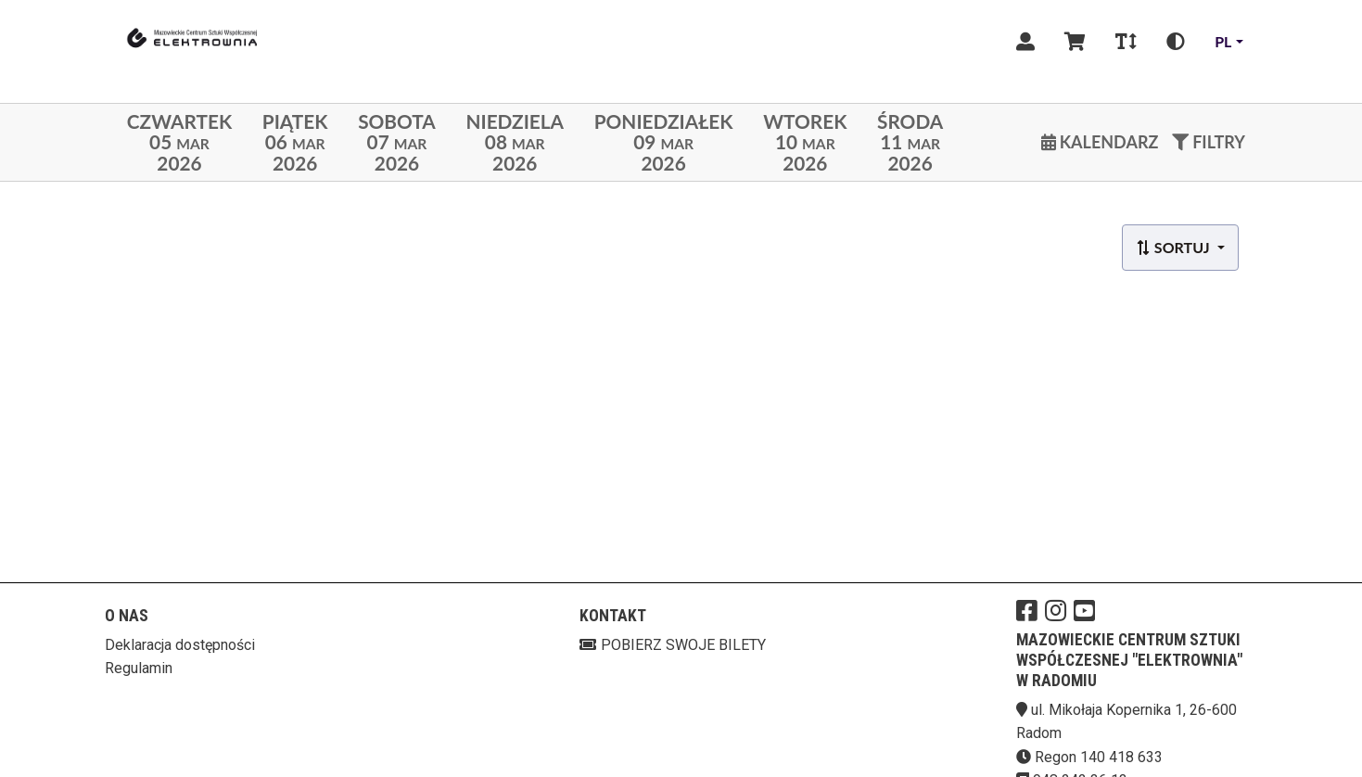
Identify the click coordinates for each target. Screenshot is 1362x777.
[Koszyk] (1075, 41)
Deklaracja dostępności (180, 645)
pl (1223, 41)
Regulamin (138, 668)
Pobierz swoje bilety (672, 645)
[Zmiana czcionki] (1126, 42)
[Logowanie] (1025, 41)
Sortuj (1174, 247)
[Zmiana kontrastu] (1176, 42)
